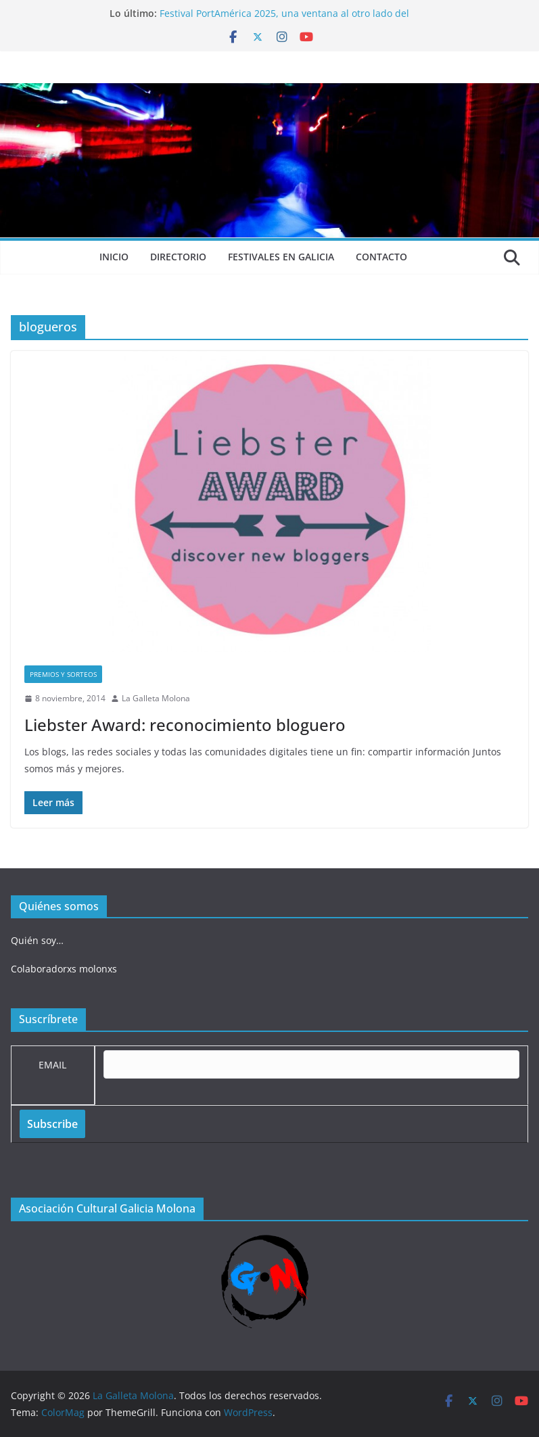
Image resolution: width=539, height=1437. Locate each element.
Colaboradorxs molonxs (64, 968)
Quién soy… (37, 940)
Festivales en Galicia (281, 256)
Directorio (178, 256)
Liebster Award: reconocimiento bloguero (185, 724)
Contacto (381, 256)
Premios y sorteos (63, 674)
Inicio (113, 256)
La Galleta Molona (156, 698)
